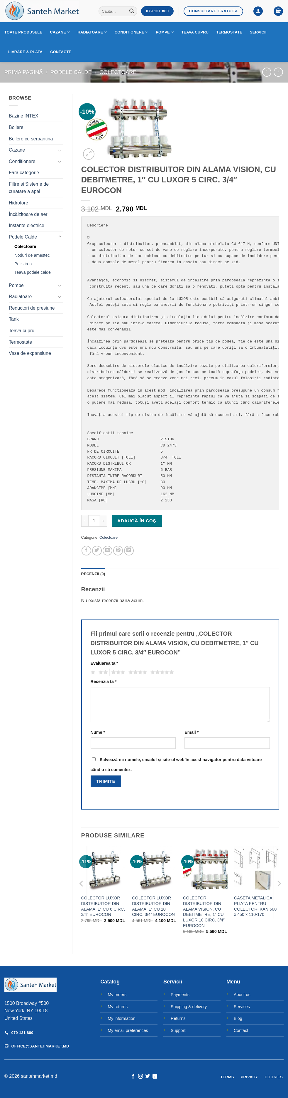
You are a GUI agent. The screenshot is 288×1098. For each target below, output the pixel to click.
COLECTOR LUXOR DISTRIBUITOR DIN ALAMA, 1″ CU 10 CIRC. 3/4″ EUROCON (153, 906)
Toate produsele (23, 32)
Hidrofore (18, 202)
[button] (258, 11)
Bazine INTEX (23, 115)
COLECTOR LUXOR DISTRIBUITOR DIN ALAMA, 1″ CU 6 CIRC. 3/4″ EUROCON (103, 906)
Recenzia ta (104, 681)
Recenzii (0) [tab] (93, 574)
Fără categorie (24, 172)
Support (178, 1030)
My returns (118, 1006)
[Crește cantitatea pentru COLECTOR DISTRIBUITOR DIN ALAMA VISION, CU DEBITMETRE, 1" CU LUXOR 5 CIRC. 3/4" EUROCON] (103, 521)
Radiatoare (92, 32)
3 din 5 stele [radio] (117, 672)
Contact (241, 1030)
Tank (14, 319)
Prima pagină (23, 72)
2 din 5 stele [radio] (102, 672)
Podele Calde (71, 72)
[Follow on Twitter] (147, 1076)
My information (121, 1018)
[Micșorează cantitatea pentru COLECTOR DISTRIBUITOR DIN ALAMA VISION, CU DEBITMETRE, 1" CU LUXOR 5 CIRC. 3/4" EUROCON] (84, 521)
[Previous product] (278, 72)
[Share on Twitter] (97, 550)
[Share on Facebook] (86, 550)
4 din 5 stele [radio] (137, 672)
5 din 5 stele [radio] (161, 672)
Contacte (60, 52)
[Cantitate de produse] (94, 521)
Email (191, 732)
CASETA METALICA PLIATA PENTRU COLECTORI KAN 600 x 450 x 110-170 (255, 906)
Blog (238, 1018)
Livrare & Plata (25, 52)
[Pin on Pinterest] (118, 550)
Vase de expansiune (30, 353)
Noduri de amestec (32, 255)
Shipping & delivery (189, 1006)
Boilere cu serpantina (31, 138)
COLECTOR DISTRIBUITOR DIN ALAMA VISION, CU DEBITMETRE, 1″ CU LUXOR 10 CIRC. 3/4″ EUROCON (204, 912)
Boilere (16, 127)
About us (242, 994)
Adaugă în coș (136, 520)
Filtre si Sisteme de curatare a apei (29, 188)
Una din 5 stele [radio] (92, 672)
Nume (98, 732)
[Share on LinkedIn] (129, 550)
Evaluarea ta (104, 663)
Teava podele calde (32, 272)
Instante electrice (26, 225)
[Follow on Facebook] (133, 1076)
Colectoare (117, 72)
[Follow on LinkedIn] (155, 1076)
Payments (180, 994)
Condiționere (131, 32)
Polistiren (23, 263)
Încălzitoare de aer (28, 214)
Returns (178, 1018)
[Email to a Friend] (107, 550)
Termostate (229, 32)
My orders (117, 994)
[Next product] (266, 72)
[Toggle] (59, 150)
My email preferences (128, 1030)
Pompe (165, 32)
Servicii (258, 32)
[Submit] (132, 11)
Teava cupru (195, 32)
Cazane (60, 32)
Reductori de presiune (32, 307)
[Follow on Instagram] (140, 1076)
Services (242, 1006)
